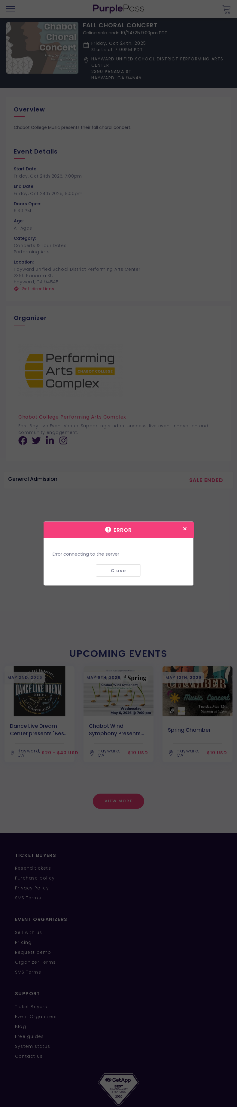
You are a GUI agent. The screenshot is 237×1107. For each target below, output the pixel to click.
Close (118, 570)
